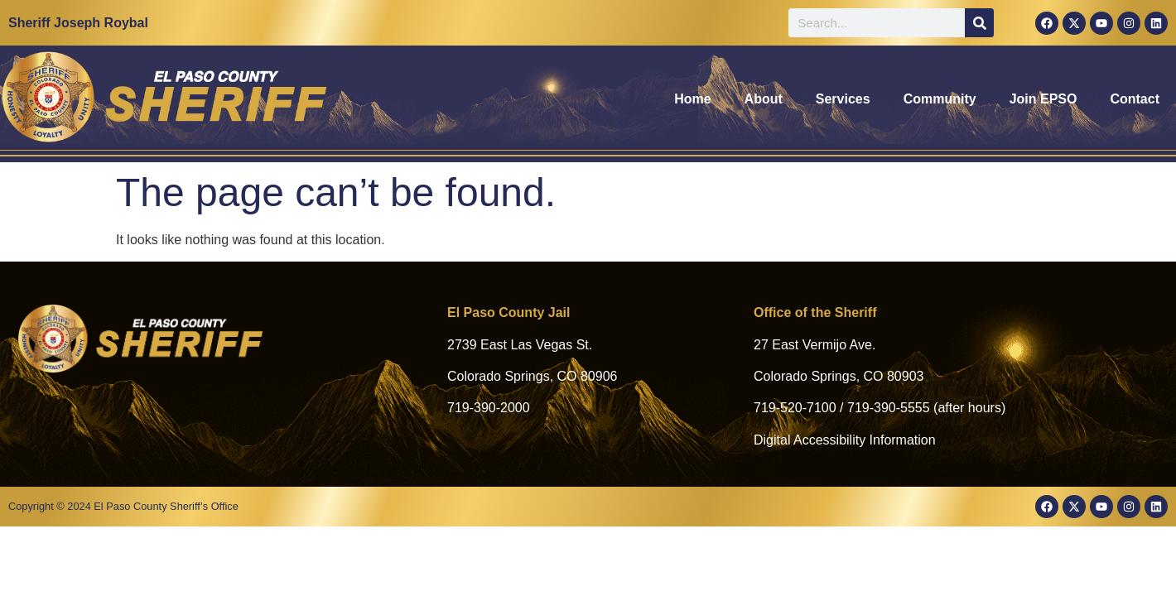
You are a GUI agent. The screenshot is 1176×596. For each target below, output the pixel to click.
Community (940, 99)
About (764, 99)
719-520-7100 (795, 408)
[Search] (979, 22)
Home (692, 99)
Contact (1134, 99)
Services (843, 99)
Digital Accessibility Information (845, 440)
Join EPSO (1043, 99)
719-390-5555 (888, 408)
